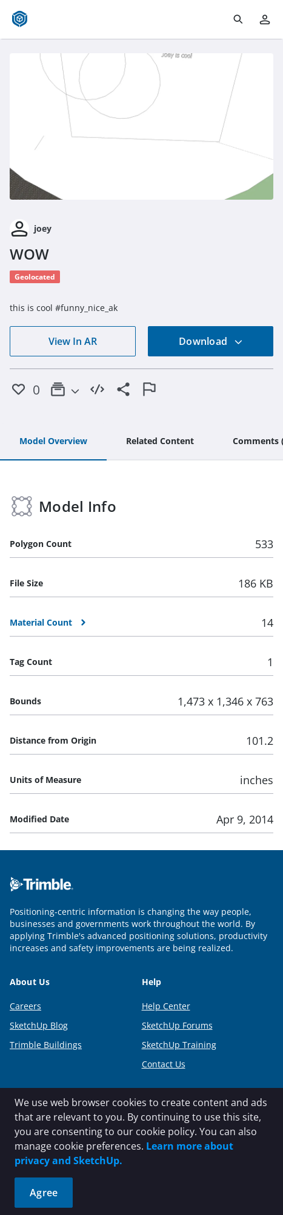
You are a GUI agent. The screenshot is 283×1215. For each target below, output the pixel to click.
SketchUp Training (179, 1044)
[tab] (53, 441)
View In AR (72, 341)
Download (211, 341)
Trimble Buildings (46, 1044)
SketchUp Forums (177, 1025)
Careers (25, 1006)
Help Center (166, 1006)
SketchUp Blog (39, 1025)
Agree (44, 1192)
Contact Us (163, 1064)
